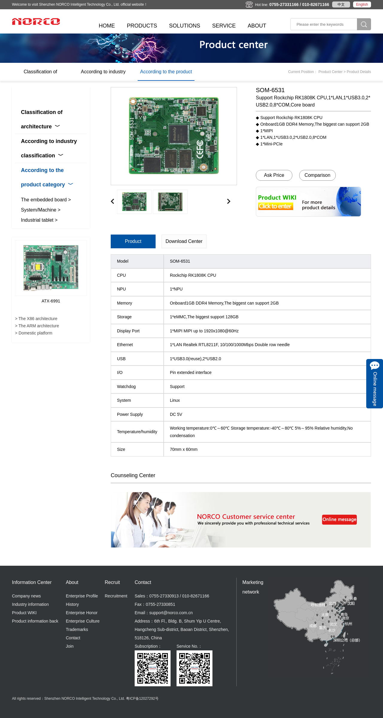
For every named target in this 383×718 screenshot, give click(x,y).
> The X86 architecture (36, 318)
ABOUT (257, 26)
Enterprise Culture (83, 621)
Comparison (317, 175)
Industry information (30, 604)
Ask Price (274, 175)
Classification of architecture (40, 75)
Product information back (35, 621)
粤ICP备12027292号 (142, 698)
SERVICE (224, 26)
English (362, 4)
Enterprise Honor (82, 612)
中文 (341, 4)
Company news (26, 596)
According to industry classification (103, 75)
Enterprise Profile (82, 596)
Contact (73, 637)
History (72, 604)
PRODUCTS (142, 26)
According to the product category (166, 75)
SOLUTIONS (184, 26)
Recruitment (116, 596)
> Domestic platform (33, 333)
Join (70, 646)
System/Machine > (40, 209)
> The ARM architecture (37, 325)
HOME (107, 26)
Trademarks (77, 629)
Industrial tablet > (39, 220)
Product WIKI (24, 612)
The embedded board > (46, 199)
